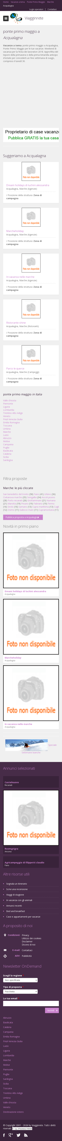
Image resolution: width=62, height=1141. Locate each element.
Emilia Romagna (11, 422)
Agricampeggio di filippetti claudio (24, 862)
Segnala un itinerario (16, 883)
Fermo (51, 503)
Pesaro (24, 503)
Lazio (6, 434)
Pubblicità (27, 955)
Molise (6, 441)
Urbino (47, 494)
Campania (8, 444)
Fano (36, 494)
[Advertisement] (29, 95)
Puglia (6, 447)
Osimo (11, 509)
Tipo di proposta (13, 986)
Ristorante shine (16, 322)
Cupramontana (46, 509)
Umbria (7, 428)
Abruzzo (7, 438)
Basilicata (8, 450)
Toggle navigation (6, 18)
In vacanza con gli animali (19, 900)
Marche (7, 431)
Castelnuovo (12, 782)
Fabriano (38, 503)
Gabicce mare (27, 509)
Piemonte (8, 403)
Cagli (56, 506)
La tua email (11, 998)
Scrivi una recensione (17, 889)
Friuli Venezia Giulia (12, 419)
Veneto (6, 416)
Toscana (7, 425)
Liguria (6, 406)
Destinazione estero (13, 1111)
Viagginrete (34, 18)
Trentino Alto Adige (13, 413)
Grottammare (34, 500)
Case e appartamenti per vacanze (23, 916)
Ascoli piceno (48, 497)
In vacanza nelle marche (20, 277)
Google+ (11, 1135)
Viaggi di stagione (15, 894)
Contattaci (52, 9)
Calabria (7, 453)
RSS (26, 1135)
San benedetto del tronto (16, 494)
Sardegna (8, 460)
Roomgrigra (11, 848)
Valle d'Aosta (9, 400)
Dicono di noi (28, 944)
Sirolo (10, 506)
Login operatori (36, 9)
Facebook (4, 1135)
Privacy (25, 935)
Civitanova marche (12, 497)
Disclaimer (27, 941)
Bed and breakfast (15, 911)
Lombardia (8, 409)
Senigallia (32, 497)
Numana (51, 500)
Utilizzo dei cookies (31, 938)
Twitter (18, 1135)
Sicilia (6, 456)
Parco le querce (15, 368)
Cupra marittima (40, 506)
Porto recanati (15, 500)
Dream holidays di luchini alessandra (27, 185)
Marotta (12, 503)
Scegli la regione (13, 975)
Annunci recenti (14, 905)
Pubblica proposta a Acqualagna (21, 517)
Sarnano (23, 506)
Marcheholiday (15, 231)
